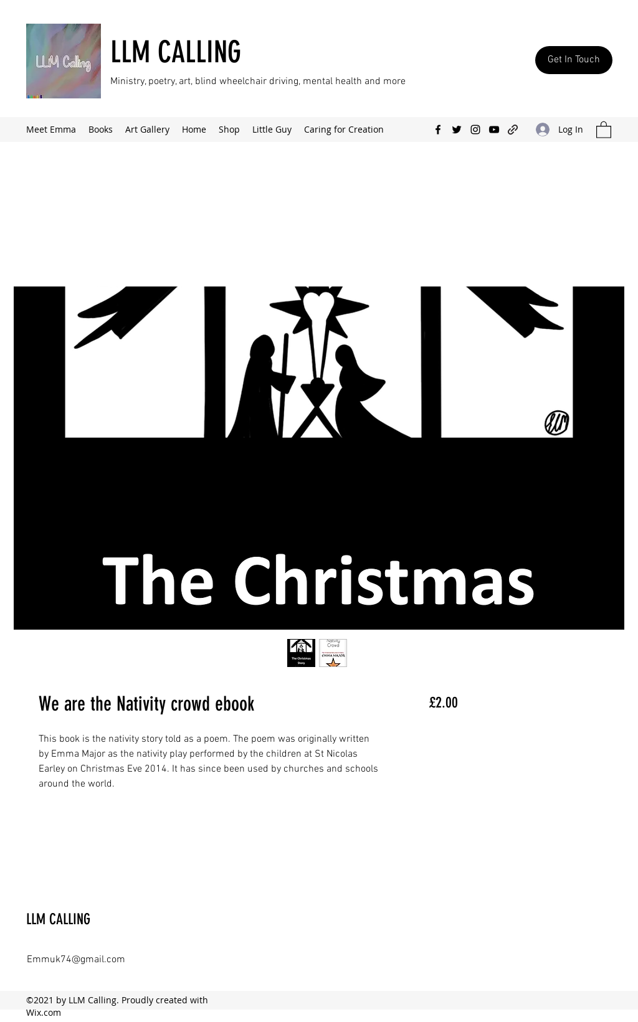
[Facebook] (438, 129)
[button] (603, 129)
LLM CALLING (175, 52)
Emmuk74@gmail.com (76, 959)
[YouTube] (494, 129)
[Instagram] (475, 129)
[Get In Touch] (573, 60)
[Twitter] (456, 129)
